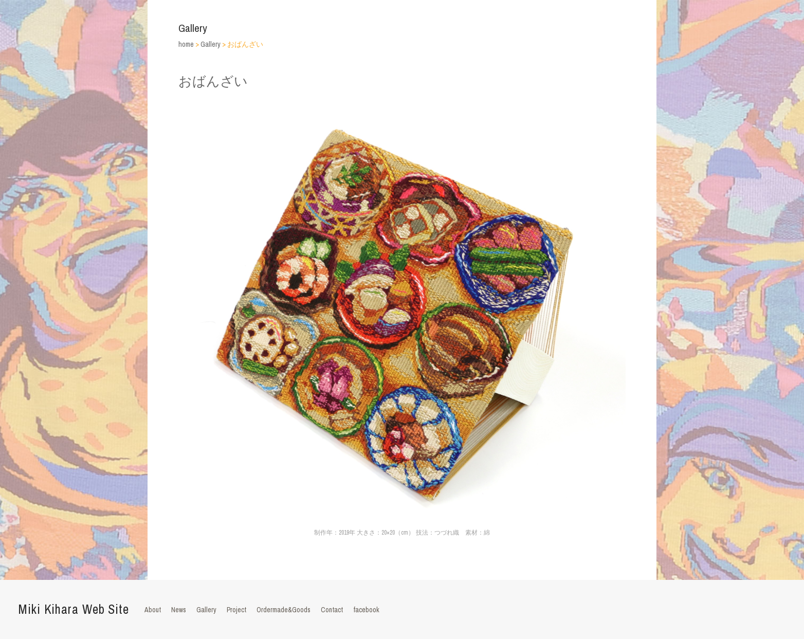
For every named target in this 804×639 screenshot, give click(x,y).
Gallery (206, 609)
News (178, 609)
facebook (366, 609)
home (186, 44)
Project (236, 609)
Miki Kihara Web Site (73, 609)
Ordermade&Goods (283, 609)
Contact (332, 609)
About (152, 609)
